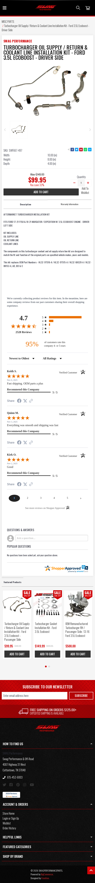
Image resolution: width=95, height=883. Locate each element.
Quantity (81, 177)
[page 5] (67, 498)
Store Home (9, 813)
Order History (9, 828)
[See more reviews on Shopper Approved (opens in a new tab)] (31, 401)
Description (25, 204)
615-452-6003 (13, 777)
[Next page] (80, 498)
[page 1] (14, 498)
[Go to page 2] (49, 666)
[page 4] (54, 498)
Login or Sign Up (11, 818)
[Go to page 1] (46, 666)
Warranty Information (69, 204)
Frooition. (45, 878)
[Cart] (87, 8)
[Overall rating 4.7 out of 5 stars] (23, 326)
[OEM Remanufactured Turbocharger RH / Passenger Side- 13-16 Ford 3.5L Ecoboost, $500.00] (78, 604)
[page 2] (27, 498)
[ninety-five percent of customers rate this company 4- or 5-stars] (47, 344)
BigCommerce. (47, 874)
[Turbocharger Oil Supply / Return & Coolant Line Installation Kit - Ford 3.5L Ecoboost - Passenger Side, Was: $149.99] (17, 604)
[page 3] (41, 498)
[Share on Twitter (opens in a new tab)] (25, 401)
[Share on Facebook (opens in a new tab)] (19, 401)
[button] (47, 744)
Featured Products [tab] (12, 582)
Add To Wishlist (85, 190)
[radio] (65, 317)
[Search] (78, 8)
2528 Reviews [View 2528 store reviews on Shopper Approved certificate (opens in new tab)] (28, 332)
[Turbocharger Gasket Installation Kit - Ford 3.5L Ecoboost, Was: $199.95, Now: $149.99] (47, 604)
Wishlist (7, 823)
